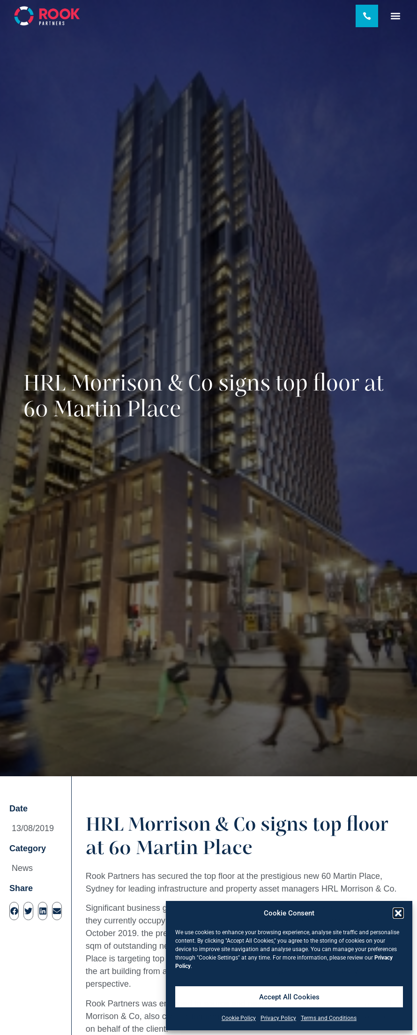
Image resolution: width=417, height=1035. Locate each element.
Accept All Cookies (289, 997)
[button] (398, 913)
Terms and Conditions (329, 1018)
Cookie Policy (239, 1018)
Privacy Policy (278, 1018)
